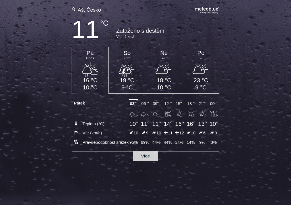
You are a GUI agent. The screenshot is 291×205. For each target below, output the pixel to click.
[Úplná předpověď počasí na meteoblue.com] (207, 9)
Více (145, 155)
